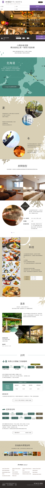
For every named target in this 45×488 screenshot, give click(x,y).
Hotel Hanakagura (15, 473)
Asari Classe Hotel (5, 468)
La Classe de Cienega (6, 475)
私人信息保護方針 (10, 484)
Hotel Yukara (35, 472)
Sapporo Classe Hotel (37, 468)
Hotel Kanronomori (5, 470)
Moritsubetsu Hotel (26, 471)
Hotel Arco (14, 475)
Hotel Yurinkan (15, 471)
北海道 (2, 6)
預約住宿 (37, 6)
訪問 (37, 9)
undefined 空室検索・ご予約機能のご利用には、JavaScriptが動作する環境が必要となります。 (18, 38)
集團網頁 (3, 484)
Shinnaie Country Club (26, 473)
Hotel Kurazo (35, 470)
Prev (2, 454)
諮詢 (16, 484)
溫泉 (2, 9)
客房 (17, 6)
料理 (17, 9)
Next (42, 454)
